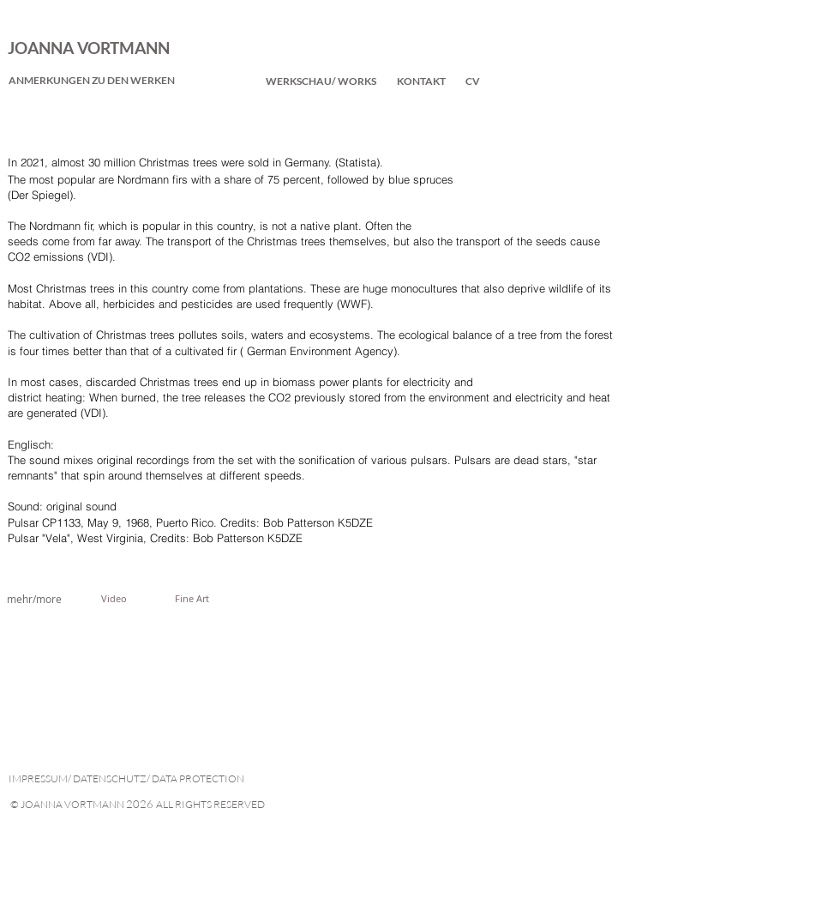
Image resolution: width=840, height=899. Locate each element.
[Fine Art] (192, 598)
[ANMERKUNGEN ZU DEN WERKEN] (92, 80)
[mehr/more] (34, 598)
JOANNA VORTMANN (89, 47)
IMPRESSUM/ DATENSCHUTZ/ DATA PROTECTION (126, 778)
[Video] (114, 598)
